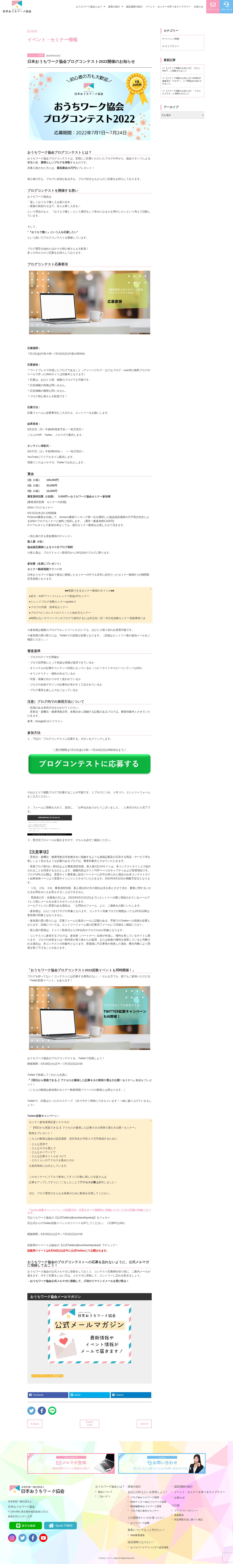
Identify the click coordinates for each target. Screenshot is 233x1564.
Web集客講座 (137, 1535)
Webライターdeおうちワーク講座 (148, 1502)
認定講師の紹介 (134, 6)
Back (36, 1423)
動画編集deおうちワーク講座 (146, 1506)
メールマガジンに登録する (47, 1375)
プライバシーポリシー (186, 1510)
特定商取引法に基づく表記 (188, 1519)
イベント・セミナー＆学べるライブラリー (168, 6)
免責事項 (179, 1515)
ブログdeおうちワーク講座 (144, 1497)
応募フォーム (35, 412)
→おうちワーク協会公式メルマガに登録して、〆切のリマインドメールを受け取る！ (78, 1281)
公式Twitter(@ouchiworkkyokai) (75, 1217)
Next (143, 1423)
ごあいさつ (104, 1496)
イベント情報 (36, 55)
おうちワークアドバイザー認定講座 (149, 1547)
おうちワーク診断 (139, 1523)
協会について (105, 1492)
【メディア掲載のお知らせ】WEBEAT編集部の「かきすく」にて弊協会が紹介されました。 (182, 81)
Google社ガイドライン (49, 721)
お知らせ (198, 6)
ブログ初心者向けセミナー (144, 1510)
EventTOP (89, 1424)
